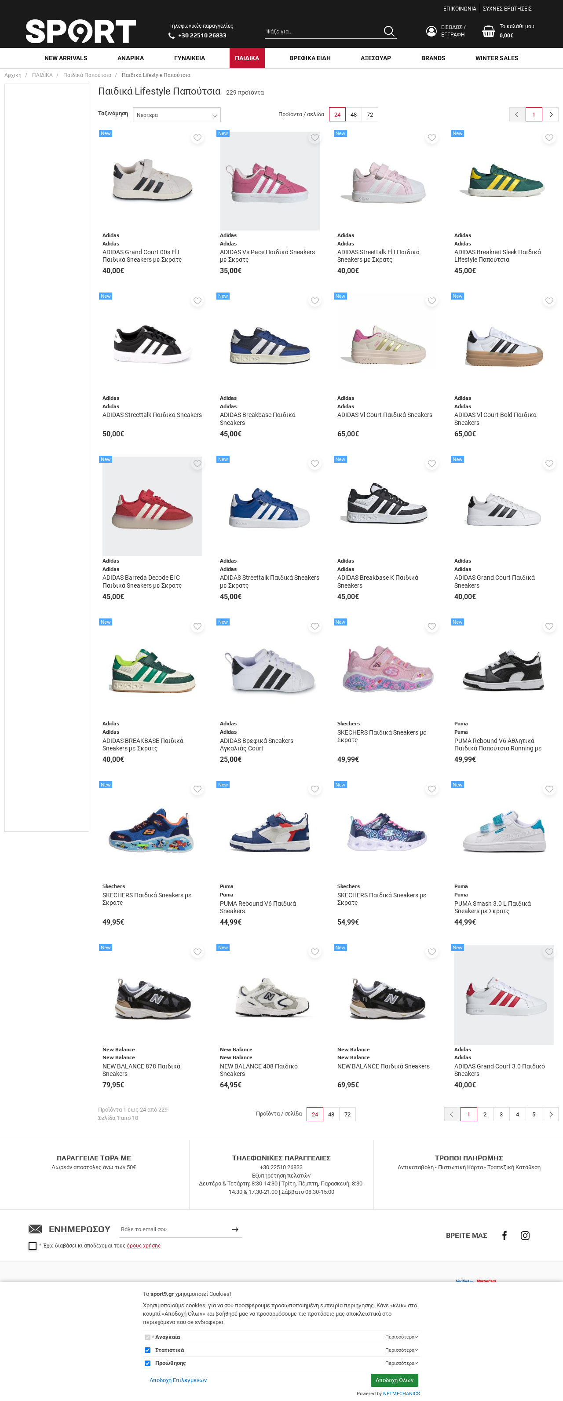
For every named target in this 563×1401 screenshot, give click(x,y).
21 (27, 267)
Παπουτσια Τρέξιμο (48, 439)
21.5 (29, 280)
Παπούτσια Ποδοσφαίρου (41, 422)
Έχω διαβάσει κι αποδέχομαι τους (102, 1246)
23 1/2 (32, 343)
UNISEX (34, 109)
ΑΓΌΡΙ (32, 122)
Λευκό (32, 714)
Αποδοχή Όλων (394, 1380)
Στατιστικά (169, 1350)
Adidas (32, 483)
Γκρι (29, 664)
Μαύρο (32, 752)
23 (27, 330)
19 (27, 242)
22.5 (29, 318)
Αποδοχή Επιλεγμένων (178, 1380)
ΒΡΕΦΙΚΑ (35, 135)
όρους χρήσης (144, 1246)
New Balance (40, 571)
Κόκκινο (34, 702)
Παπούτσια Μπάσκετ (50, 405)
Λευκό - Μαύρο (43, 727)
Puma (31, 609)
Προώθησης (170, 1363)
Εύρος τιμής (29, 779)
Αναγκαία (167, 1337)
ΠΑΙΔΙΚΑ (247, 58)
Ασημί (31, 651)
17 (27, 217)
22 (27, 292)
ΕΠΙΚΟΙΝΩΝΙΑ (459, 9)
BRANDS (433, 58)
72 (370, 114)
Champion (36, 521)
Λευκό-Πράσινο (43, 739)
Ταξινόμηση (113, 113)
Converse (36, 546)
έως (45, 836)
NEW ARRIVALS (66, 58)
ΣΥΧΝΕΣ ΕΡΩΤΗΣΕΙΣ (507, 9)
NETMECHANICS (401, 1394)
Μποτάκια (37, 393)
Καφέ (31, 676)
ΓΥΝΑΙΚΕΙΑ (189, 58)
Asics (31, 508)
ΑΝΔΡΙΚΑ (130, 58)
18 (27, 230)
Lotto (30, 559)
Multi (30, 639)
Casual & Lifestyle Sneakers (46, 376)
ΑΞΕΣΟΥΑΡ (376, 58)
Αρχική (13, 75)
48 (354, 114)
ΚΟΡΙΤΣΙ (34, 160)
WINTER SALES (497, 58)
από (17, 836)
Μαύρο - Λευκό (43, 764)
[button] (197, 137)
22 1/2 (32, 305)
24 (337, 114)
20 (27, 255)
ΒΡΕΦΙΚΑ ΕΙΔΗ (310, 58)
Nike (30, 596)
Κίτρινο (33, 689)
